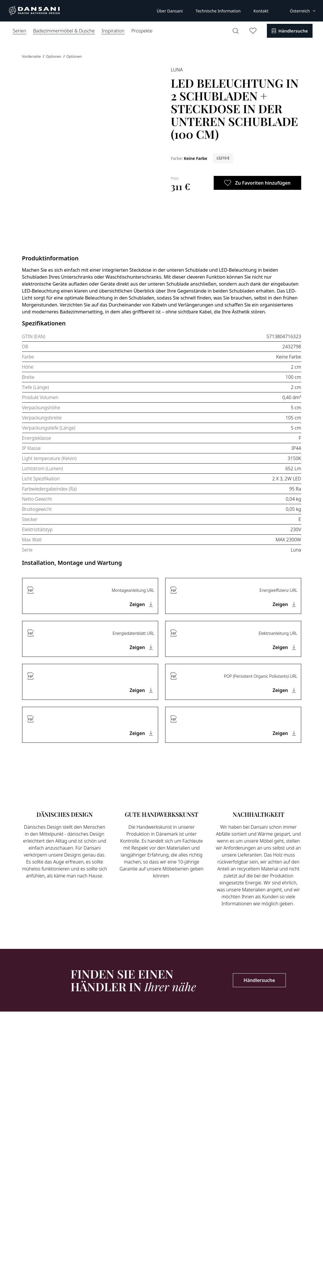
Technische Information (218, 11)
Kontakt (261, 11)
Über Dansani (170, 11)
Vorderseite (32, 56)
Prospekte (142, 31)
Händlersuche (259, 980)
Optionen (54, 56)
